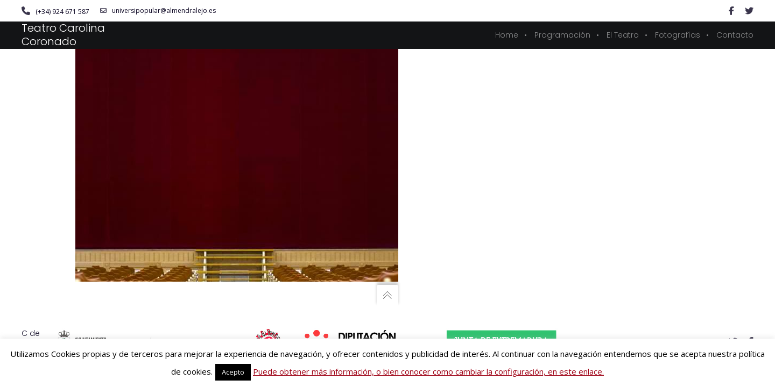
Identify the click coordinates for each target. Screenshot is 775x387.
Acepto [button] (233, 372)
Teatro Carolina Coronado (63, 34)
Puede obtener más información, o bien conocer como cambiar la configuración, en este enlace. (428, 371)
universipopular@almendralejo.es (158, 11)
